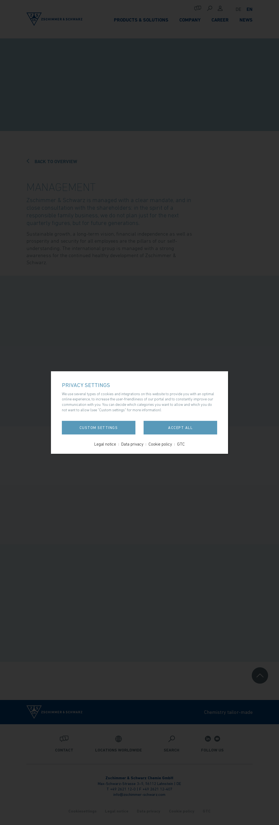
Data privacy (132, 444)
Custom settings (99, 427)
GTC (181, 444)
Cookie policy (160, 444)
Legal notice (105, 444)
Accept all (180, 427)
